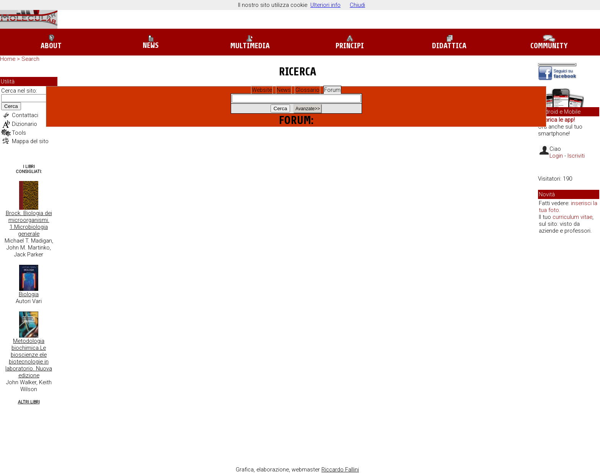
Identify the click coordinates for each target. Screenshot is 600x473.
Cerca (11, 106)
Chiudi (357, 5)
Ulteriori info (325, 5)
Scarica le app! (556, 119)
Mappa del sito (30, 141)
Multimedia (250, 42)
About (51, 42)
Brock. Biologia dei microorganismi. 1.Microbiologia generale (29, 223)
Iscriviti (576, 155)
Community (549, 42)
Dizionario (24, 124)
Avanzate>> (307, 108)
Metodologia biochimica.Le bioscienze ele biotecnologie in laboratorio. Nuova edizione (28, 358)
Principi (350, 42)
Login (556, 155)
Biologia (29, 294)
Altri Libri (29, 402)
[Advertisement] (568, 357)
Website (262, 89)
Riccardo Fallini (340, 469)
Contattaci (25, 115)
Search (30, 58)
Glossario (307, 89)
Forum (332, 89)
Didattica (449, 42)
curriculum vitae (572, 217)
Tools (19, 132)
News (150, 42)
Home (7, 58)
